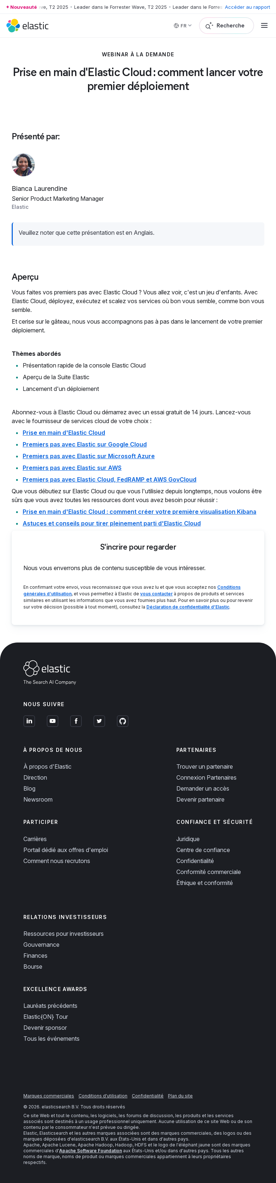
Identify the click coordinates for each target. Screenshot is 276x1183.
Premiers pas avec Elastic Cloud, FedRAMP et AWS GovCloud (109, 479)
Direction (35, 777)
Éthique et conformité (204, 882)
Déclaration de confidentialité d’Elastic (187, 607)
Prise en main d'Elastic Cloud (64, 432)
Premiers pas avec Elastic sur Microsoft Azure (89, 456)
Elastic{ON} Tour (45, 1016)
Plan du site (180, 1096)
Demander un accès (202, 788)
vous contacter (156, 593)
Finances (35, 955)
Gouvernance (41, 944)
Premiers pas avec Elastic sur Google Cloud (85, 444)
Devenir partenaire (200, 799)
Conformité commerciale (208, 871)
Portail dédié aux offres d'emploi (65, 850)
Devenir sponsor (45, 1027)
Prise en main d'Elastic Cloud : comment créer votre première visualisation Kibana (139, 511)
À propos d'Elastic (47, 766)
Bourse (32, 966)
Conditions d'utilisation (102, 1096)
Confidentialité (195, 860)
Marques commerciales (48, 1096)
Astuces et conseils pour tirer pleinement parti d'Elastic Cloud (112, 523)
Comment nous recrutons (56, 860)
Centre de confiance (203, 850)
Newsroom (38, 799)
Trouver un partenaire (204, 766)
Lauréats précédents (50, 1005)
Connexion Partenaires (206, 777)
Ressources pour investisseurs (63, 933)
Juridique (188, 839)
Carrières (35, 839)
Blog (29, 788)
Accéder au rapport (247, 7)
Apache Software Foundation (90, 1150)
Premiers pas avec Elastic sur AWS (72, 467)
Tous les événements (51, 1038)
